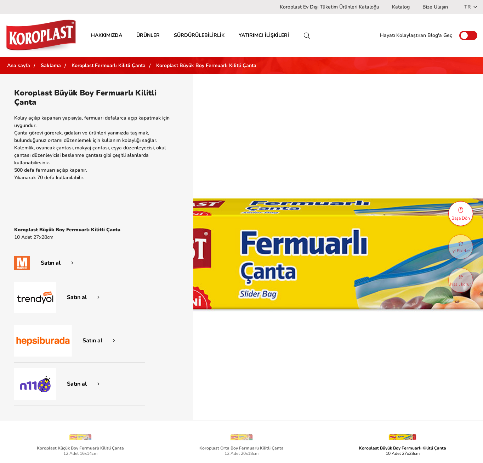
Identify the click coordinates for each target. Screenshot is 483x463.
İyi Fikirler (460, 247)
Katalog (401, 7)
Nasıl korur (460, 280)
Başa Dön (460, 214)
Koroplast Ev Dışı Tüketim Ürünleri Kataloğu (329, 7)
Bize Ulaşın (435, 7)
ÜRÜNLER (148, 35)
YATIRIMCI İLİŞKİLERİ (264, 35)
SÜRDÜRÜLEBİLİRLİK (199, 35)
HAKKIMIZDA (106, 35)
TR (470, 7)
